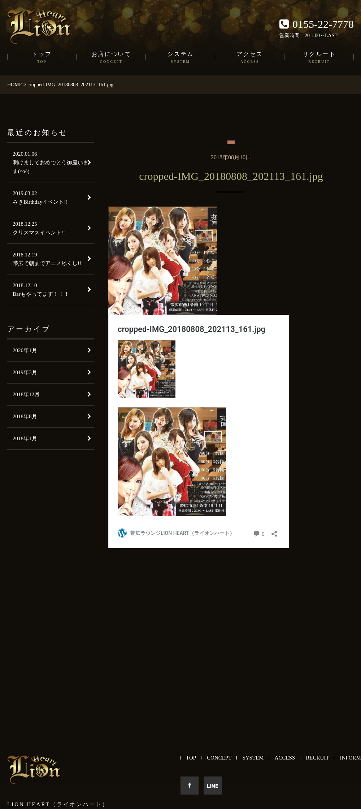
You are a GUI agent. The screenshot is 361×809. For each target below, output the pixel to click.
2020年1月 (25, 350)
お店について (111, 58)
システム (180, 58)
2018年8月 (25, 416)
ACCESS (285, 758)
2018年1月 (25, 438)
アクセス (250, 58)
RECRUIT (317, 758)
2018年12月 (26, 394)
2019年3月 (25, 372)
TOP (191, 758)
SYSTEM (253, 758)
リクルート (319, 58)
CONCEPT (219, 758)
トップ (42, 58)
